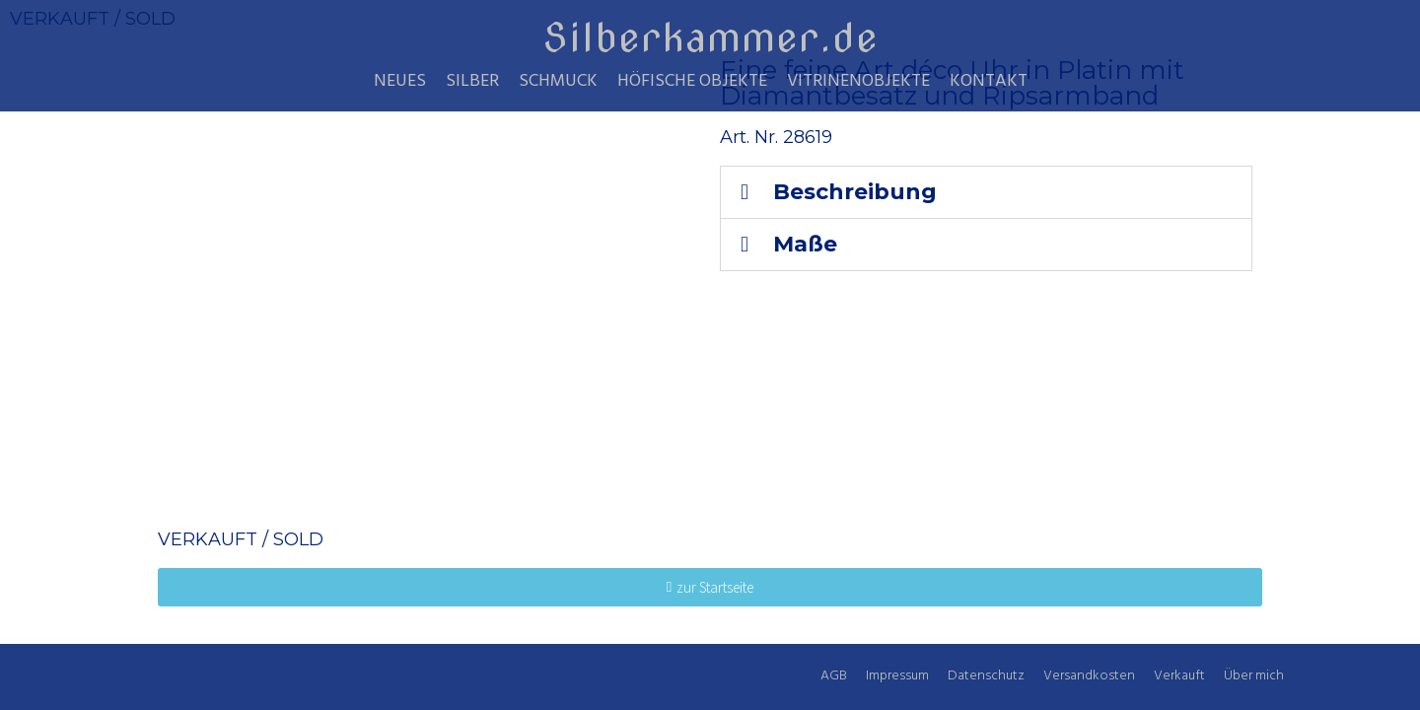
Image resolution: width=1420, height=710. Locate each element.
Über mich (1254, 676)
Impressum (897, 676)
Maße (805, 244)
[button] (986, 192)
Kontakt (989, 82)
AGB (833, 676)
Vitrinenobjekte (858, 82)
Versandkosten (1089, 676)
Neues (400, 82)
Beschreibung (855, 191)
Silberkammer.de (710, 37)
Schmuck (558, 82)
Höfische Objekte (692, 82)
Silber (472, 82)
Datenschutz (986, 676)
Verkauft (1179, 676)
